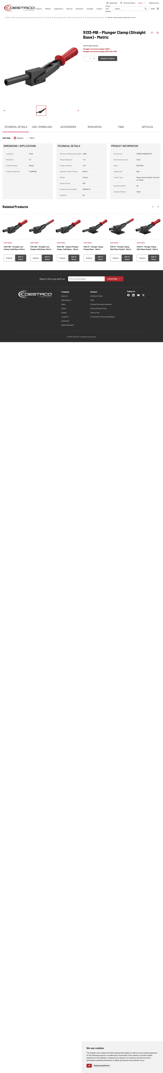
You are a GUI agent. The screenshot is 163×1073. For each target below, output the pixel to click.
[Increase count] (93, 58)
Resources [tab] (95, 126)
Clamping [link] (48, 17)
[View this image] (41, 110)
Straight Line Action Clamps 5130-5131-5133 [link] (100, 51)
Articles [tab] (147, 126)
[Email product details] (152, 33)
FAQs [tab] (121, 126)
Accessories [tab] (68, 126)
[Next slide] (78, 110)
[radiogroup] (24, 139)
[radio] (15, 138)
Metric (32, 138)
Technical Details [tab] (15, 126)
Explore (9, 258)
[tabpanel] (81, 166)
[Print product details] (158, 33)
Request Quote (108, 58)
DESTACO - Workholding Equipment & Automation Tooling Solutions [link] (24, 17)
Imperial (20, 138)
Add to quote (20, 258)
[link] (111, 3)
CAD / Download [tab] (42, 126)
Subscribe (114, 279)
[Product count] (89, 58)
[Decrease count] (85, 58)
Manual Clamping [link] (59, 17)
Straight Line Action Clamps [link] (74, 17)
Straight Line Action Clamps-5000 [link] (94, 17)
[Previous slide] (4, 110)
